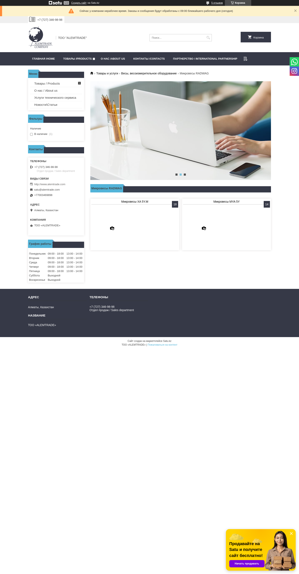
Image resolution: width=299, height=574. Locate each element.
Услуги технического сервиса (55, 97)
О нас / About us (46, 90)
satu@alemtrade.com (47, 189)
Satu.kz (167, 341)
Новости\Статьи (45, 104)
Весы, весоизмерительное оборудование (149, 73)
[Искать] (208, 37)
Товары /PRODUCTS (77, 58)
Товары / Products (47, 83)
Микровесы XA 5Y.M (134, 201)
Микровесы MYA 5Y (226, 201)
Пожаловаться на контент (162, 344)
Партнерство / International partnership (205, 58)
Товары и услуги (107, 73)
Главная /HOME (43, 58)
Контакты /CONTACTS (149, 58)
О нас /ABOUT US (113, 58)
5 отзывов (217, 2)
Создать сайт (79, 2)
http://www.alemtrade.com (49, 184)
